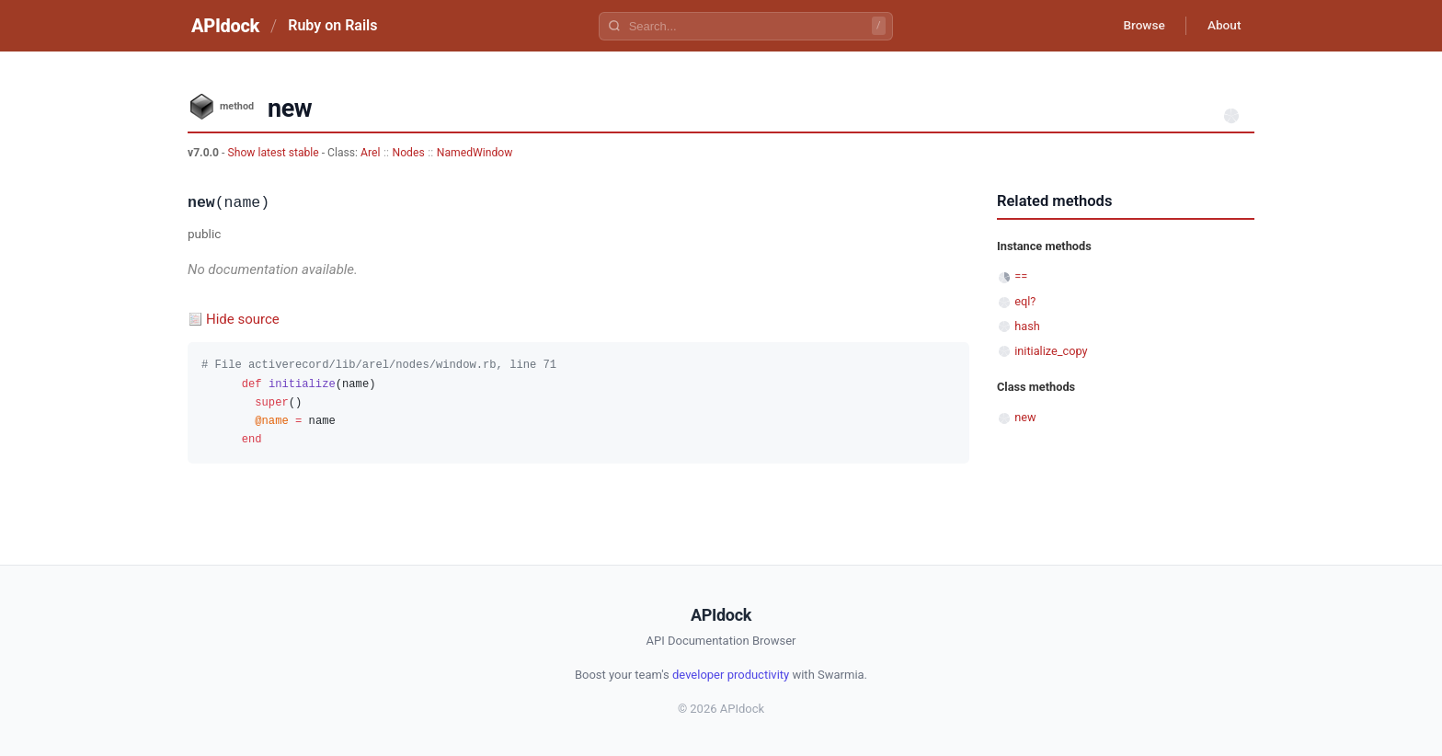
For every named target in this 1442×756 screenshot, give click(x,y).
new (1025, 417)
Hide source (243, 319)
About (1222, 25)
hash (1027, 326)
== (1020, 276)
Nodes (409, 152)
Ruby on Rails (332, 25)
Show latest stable (274, 152)
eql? (1025, 301)
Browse (1139, 25)
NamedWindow (475, 152)
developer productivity (730, 675)
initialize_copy (1050, 351)
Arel (370, 152)
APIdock (225, 26)
